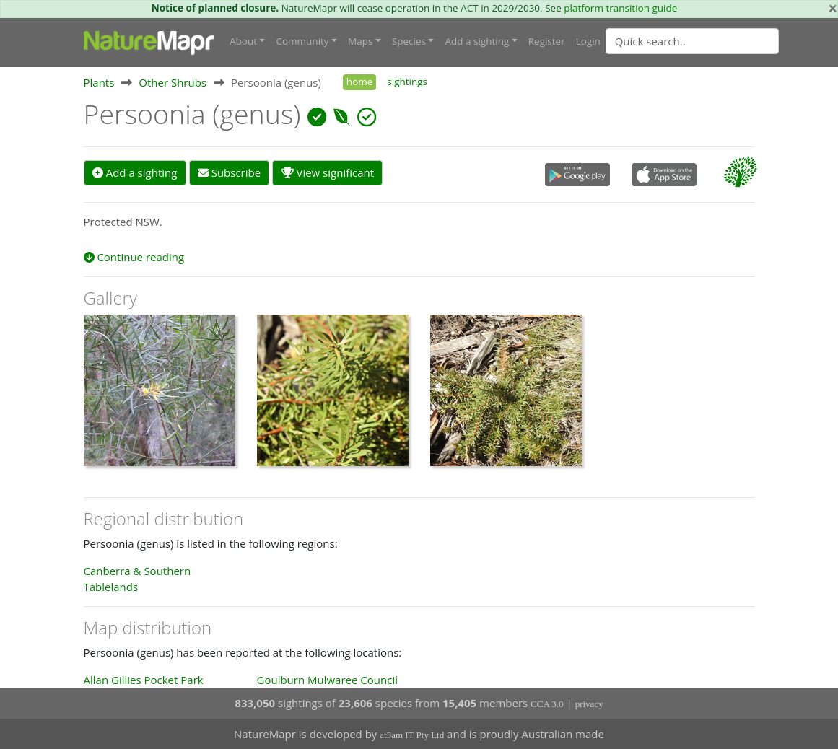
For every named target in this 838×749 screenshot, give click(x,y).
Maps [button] (360, 41)
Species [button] (409, 41)
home (359, 81)
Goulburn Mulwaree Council (327, 680)
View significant (328, 172)
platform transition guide (620, 7)
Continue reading (134, 257)
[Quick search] (692, 41)
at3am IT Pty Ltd (412, 735)
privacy (589, 703)
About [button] (243, 41)
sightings (407, 81)
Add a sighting (135, 172)
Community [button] (302, 41)
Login (588, 41)
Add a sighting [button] (477, 41)
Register (546, 41)
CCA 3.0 (547, 703)
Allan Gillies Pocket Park (144, 680)
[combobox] (721, 41)
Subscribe (229, 172)
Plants (99, 82)
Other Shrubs (172, 82)
